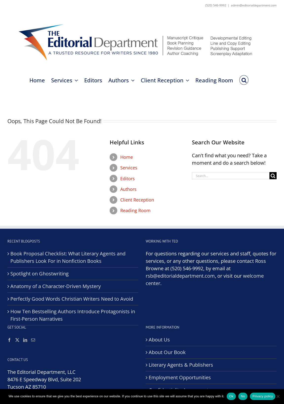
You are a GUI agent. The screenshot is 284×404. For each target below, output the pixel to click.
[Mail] (33, 340)
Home (126, 157)
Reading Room (135, 210)
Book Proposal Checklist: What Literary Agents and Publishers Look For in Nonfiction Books (67, 257)
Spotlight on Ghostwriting (39, 273)
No (243, 396)
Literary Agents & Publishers (181, 364)
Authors (128, 189)
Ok (231, 396)
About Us (159, 339)
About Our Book (167, 352)
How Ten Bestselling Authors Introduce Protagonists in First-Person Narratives (72, 315)
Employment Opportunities (180, 377)
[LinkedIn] (25, 340)
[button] (243, 79)
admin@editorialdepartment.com (254, 5)
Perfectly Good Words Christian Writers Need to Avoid (71, 298)
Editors (127, 178)
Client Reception (137, 200)
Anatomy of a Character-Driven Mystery (55, 286)
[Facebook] (9, 340)
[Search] (273, 175)
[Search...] (230, 175)
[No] (277, 396)
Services (128, 168)
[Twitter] (17, 340)
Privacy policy (262, 396)
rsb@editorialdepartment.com (180, 275)
